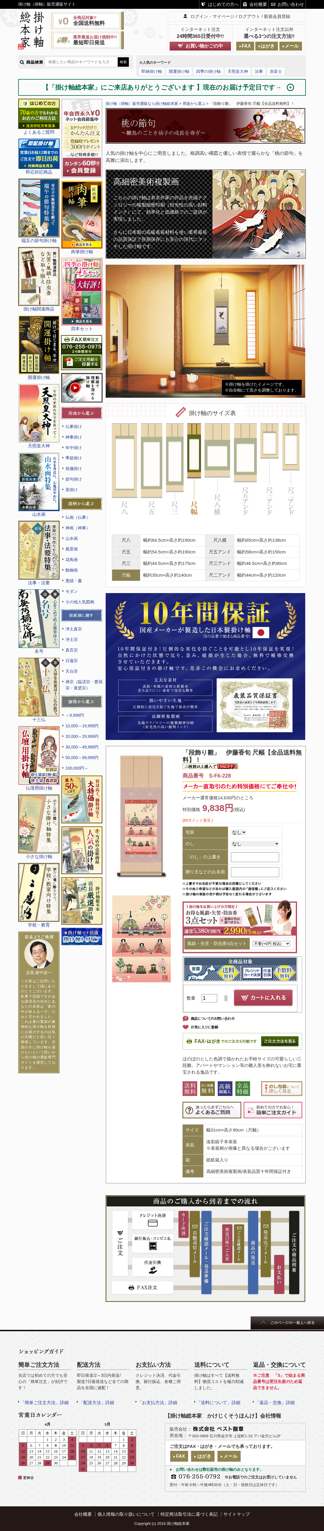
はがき (268, 45)
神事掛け (73, 437)
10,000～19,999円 (82, 725)
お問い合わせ (291, 4)
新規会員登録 (277, 16)
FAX (246, 45)
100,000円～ (76, 768)
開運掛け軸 (179, 71)
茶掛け (71, 489)
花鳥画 (71, 559)
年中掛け (73, 447)
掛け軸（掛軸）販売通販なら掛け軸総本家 (142, 103)
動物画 (71, 570)
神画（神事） (77, 528)
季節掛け (73, 458)
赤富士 (276, 71)
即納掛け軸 (151, 71)
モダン (71, 591)
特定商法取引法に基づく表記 (189, 1514)
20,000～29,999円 (82, 736)
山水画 (71, 538)
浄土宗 (71, 639)
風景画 (71, 549)
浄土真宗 (73, 629)
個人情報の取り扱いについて (126, 1514)
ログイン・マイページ (212, 16)
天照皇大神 (237, 71)
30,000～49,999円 (82, 747)
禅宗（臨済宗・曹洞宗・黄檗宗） (83, 684)
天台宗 (71, 671)
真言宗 (71, 650)
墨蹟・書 (73, 580)
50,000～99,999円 (82, 757)
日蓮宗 (71, 660)
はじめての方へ (223, 4)
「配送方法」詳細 (96, 1402)
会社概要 (258, 4)
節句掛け (73, 479)
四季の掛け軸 (208, 71)
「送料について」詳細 (218, 1402)
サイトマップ (236, 1514)
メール (292, 45)
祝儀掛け (73, 468)
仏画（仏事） (77, 517)
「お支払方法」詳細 (157, 1402)
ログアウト (249, 16)
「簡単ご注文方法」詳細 (44, 1402)
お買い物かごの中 (204, 45)
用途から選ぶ (194, 103)
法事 (259, 71)
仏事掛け (73, 426)
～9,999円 (74, 715)
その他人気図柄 (79, 602)
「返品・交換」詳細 (275, 1402)
